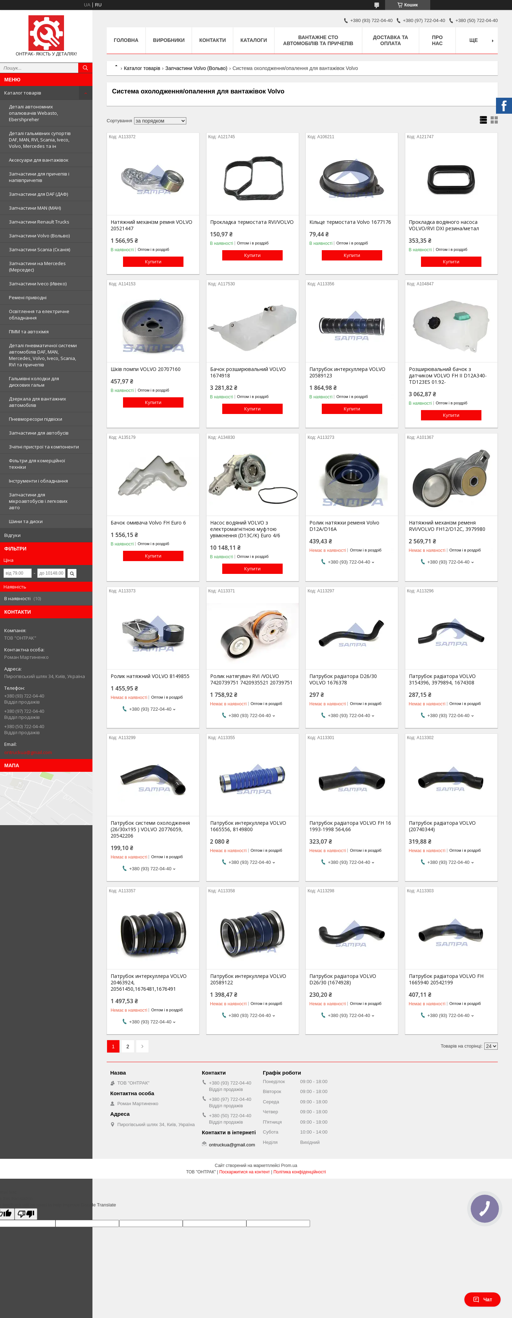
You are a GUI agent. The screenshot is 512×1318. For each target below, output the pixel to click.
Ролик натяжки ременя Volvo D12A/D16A (344, 526)
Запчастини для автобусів (39, 433)
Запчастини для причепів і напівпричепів (39, 177)
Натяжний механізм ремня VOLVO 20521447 (151, 225)
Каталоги (253, 40)
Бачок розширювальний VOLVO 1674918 (248, 372)
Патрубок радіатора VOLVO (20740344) (442, 826)
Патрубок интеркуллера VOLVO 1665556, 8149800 (248, 826)
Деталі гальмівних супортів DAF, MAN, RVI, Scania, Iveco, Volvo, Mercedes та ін (40, 139)
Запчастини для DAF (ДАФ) (38, 194)
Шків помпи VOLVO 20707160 (146, 369)
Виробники (169, 40)
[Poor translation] (26, 1214)
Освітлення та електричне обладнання (39, 314)
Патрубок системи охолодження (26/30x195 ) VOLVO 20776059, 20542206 (150, 829)
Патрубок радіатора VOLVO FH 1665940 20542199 (446, 979)
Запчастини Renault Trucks (39, 222)
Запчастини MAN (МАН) (35, 208)
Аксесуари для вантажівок (39, 160)
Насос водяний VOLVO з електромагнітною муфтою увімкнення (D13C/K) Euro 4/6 (245, 529)
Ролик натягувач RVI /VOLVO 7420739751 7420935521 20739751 (251, 679)
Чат (482, 1299)
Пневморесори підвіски (35, 419)
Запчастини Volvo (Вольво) (39, 235)
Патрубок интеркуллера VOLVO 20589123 (347, 372)
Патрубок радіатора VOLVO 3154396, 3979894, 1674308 (442, 679)
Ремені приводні (28, 297)
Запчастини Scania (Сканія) (39, 249)
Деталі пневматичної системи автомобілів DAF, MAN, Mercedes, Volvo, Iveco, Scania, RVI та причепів (43, 355)
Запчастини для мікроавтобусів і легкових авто (38, 501)
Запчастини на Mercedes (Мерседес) (37, 266)
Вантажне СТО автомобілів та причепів (318, 40)
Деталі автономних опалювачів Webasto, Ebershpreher (33, 113)
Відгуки (12, 535)
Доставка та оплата (390, 40)
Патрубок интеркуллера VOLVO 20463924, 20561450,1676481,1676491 (149, 982)
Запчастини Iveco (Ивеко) (37, 283)
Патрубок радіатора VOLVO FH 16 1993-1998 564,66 (350, 826)
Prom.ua (289, 1165)
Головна (126, 40)
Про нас (437, 40)
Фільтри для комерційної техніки (37, 463)
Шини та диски (26, 521)
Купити (153, 261)
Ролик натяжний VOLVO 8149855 (150, 676)
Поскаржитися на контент (244, 1171)
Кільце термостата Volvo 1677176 (350, 222)
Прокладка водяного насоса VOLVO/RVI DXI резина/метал (444, 225)
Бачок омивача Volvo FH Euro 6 (148, 523)
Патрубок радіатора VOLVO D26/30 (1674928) (342, 979)
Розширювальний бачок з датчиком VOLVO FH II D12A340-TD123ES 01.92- (448, 375)
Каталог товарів (22, 93)
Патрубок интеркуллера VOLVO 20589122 (248, 979)
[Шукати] (85, 68)
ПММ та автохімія (29, 331)
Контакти (212, 40)
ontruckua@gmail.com (28, 752)
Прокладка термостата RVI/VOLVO (252, 222)
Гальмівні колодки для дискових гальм (34, 381)
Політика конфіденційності (299, 1171)
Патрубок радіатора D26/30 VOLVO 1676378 (343, 679)
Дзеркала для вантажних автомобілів (37, 402)
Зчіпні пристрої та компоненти (44, 446)
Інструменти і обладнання (38, 481)
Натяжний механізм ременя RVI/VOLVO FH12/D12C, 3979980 (447, 526)
